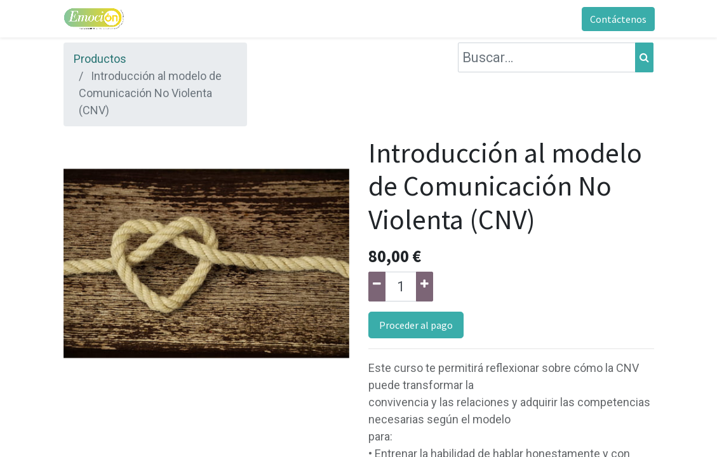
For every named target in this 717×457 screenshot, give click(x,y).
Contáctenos (617, 19)
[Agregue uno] (424, 286)
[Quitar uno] (376, 286)
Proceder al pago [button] (416, 325)
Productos (100, 58)
